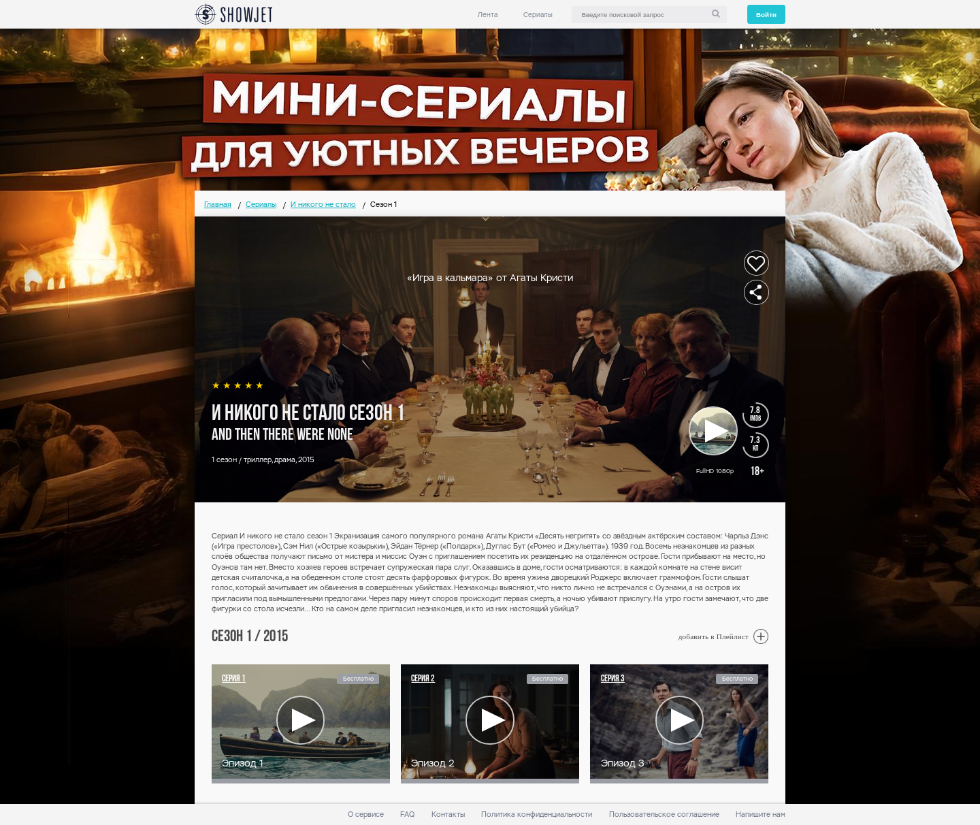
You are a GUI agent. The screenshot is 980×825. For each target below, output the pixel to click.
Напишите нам (760, 814)
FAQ (407, 814)
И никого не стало (323, 204)
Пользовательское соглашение (664, 814)
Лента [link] (487, 14)
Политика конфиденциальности (536, 814)
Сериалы (538, 14)
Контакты (448, 814)
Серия (234, 679)
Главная (217, 204)
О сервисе (366, 814)
